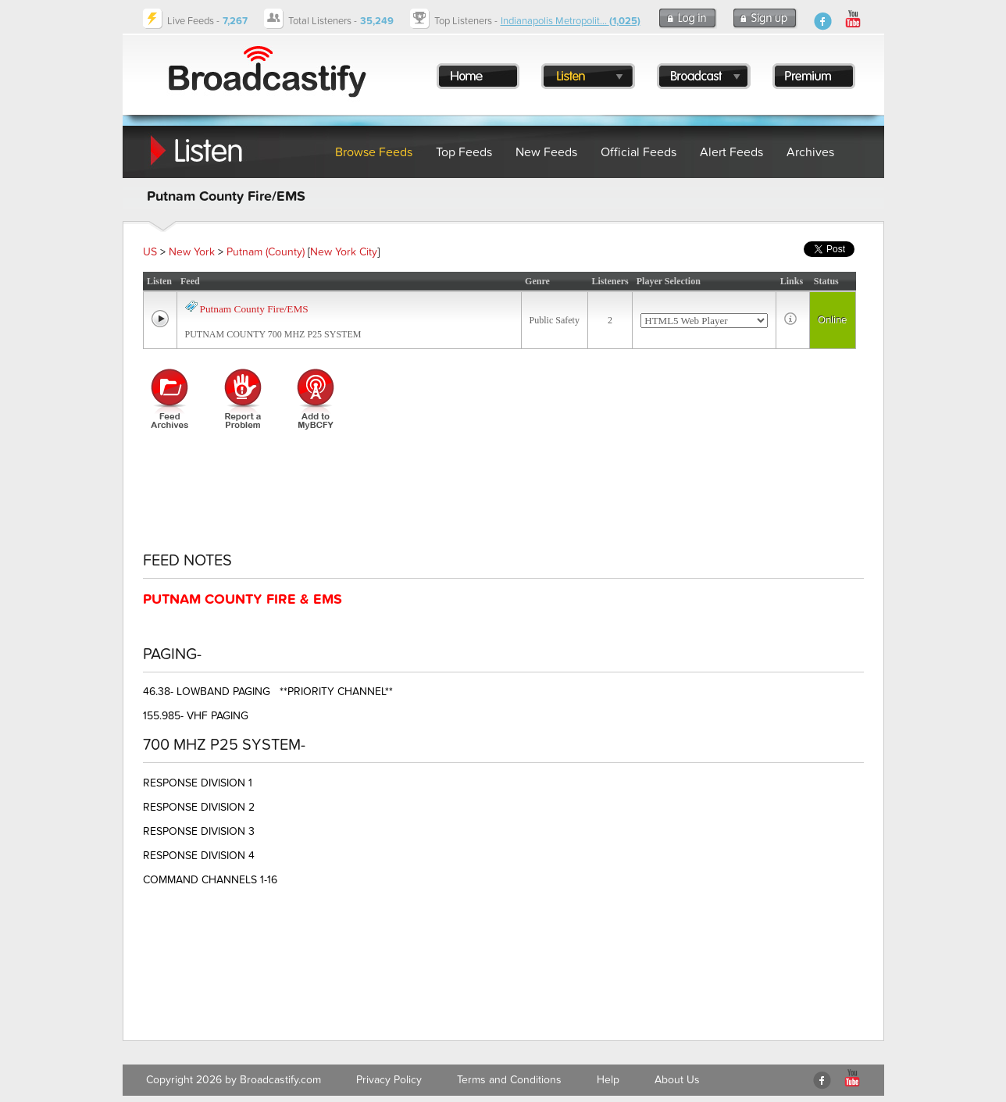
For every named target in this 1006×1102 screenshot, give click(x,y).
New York (192, 252)
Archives (810, 152)
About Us (677, 1079)
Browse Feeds (373, 152)
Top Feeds (464, 152)
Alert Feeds (731, 152)
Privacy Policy (389, 1079)
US (150, 252)
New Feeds (546, 152)
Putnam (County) (266, 252)
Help (608, 1079)
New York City (343, 252)
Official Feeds (638, 152)
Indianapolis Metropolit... (570, 21)
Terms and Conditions (509, 1079)
